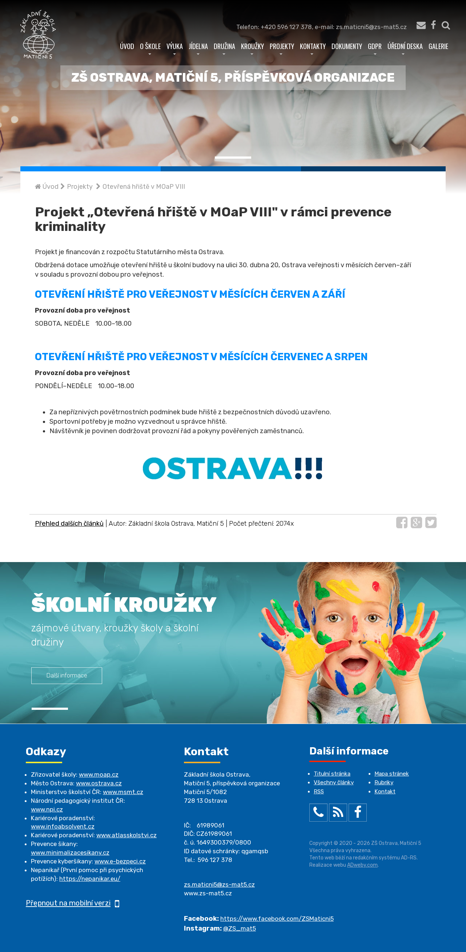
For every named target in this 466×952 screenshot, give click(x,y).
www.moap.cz (98, 774)
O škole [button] (150, 48)
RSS (319, 791)
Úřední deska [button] (405, 48)
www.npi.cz (47, 809)
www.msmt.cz (123, 792)
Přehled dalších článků (69, 524)
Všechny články (334, 782)
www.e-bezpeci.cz (120, 861)
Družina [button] (224, 48)
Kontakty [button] (313, 48)
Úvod (127, 46)
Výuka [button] (174, 48)
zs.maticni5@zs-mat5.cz (219, 884)
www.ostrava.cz (99, 783)
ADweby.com (362, 865)
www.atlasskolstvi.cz (126, 835)
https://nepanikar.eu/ (89, 878)
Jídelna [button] (198, 48)
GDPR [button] (375, 48)
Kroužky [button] (252, 48)
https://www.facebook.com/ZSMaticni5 (277, 918)
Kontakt (384, 791)
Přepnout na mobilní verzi (72, 903)
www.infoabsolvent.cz (63, 826)
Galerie (438, 46)
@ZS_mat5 (239, 928)
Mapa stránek (391, 773)
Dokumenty (347, 46)
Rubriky (383, 782)
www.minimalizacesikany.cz (70, 852)
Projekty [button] (282, 48)
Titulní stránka (332, 773)
